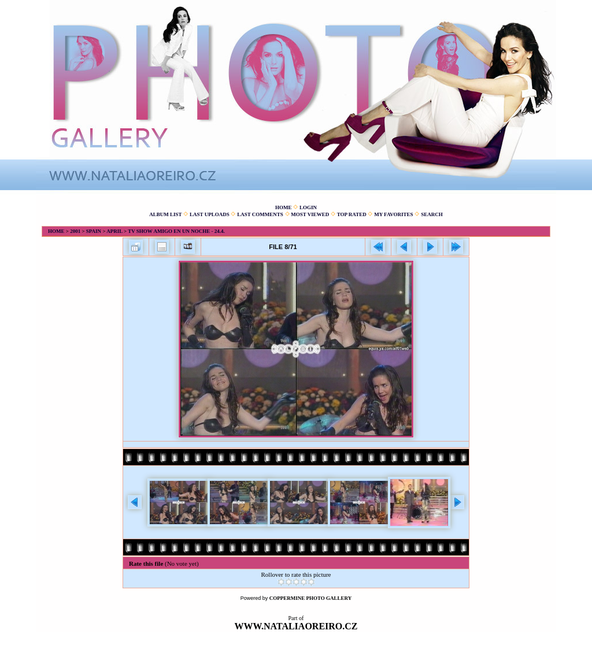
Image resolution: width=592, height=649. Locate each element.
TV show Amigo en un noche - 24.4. (176, 231)
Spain (93, 231)
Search (432, 214)
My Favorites (393, 214)
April (114, 231)
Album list (165, 214)
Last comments (260, 214)
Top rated (352, 214)
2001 (75, 231)
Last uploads (210, 214)
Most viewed (310, 214)
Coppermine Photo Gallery (310, 598)
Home (283, 207)
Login (308, 207)
